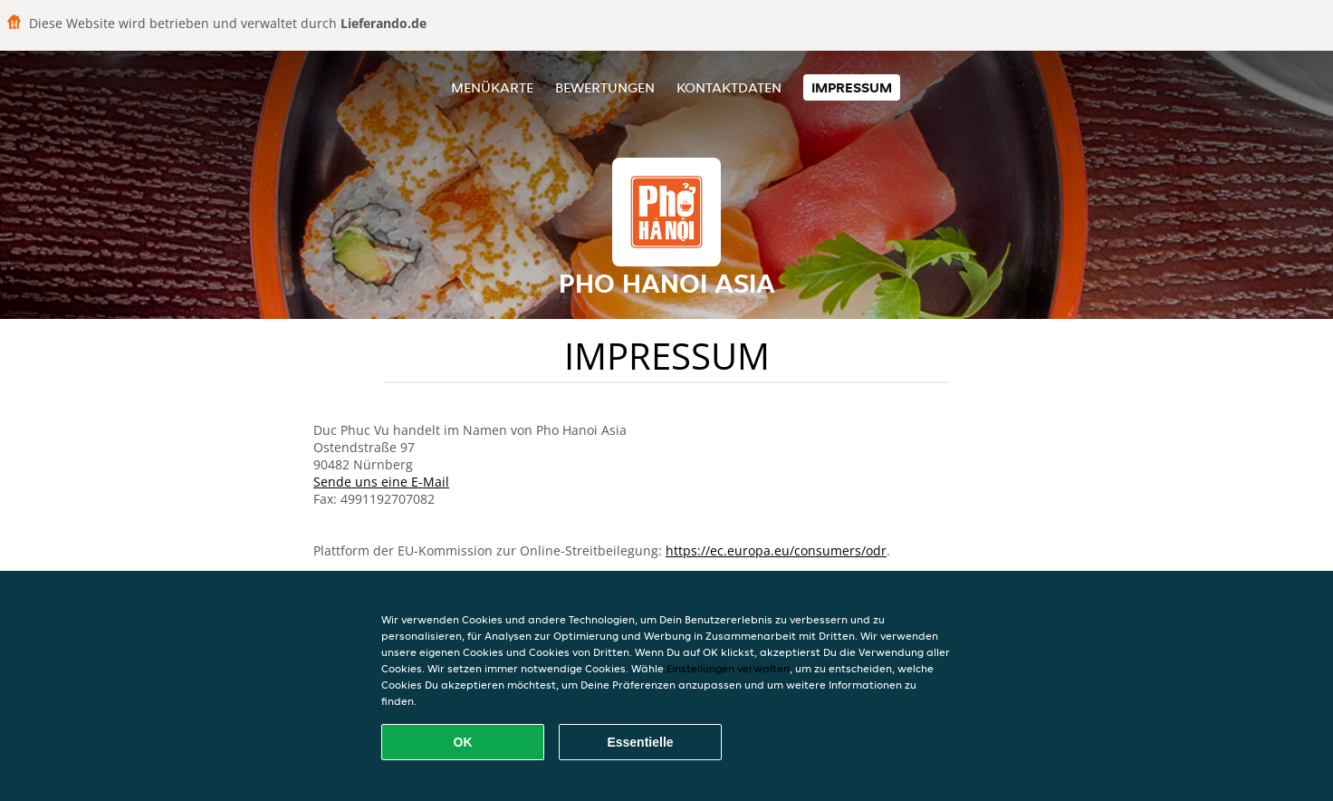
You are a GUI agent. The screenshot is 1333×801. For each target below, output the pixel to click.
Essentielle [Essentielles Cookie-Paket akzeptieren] (640, 742)
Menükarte (492, 87)
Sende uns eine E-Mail (381, 481)
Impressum (851, 87)
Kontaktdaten (729, 87)
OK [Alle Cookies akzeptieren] (463, 742)
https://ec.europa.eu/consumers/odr (776, 550)
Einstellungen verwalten (728, 668)
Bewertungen (605, 87)
